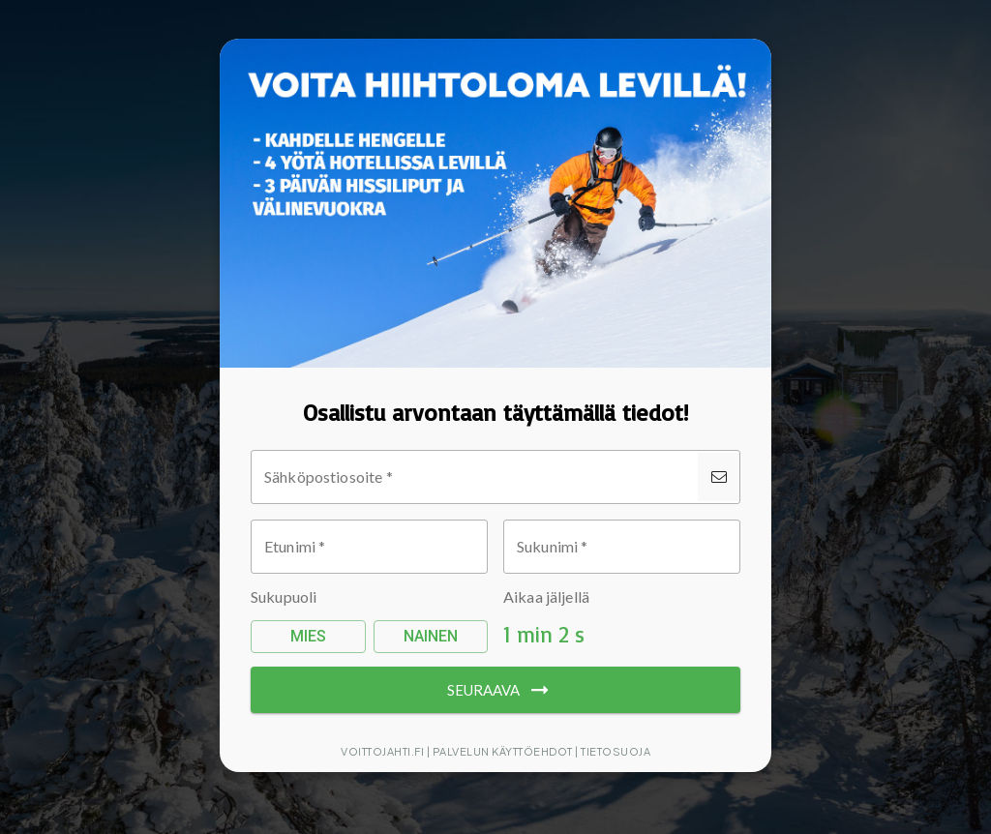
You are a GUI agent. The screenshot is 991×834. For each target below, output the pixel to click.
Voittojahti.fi (382, 751)
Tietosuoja (615, 751)
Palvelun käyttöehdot (503, 751)
